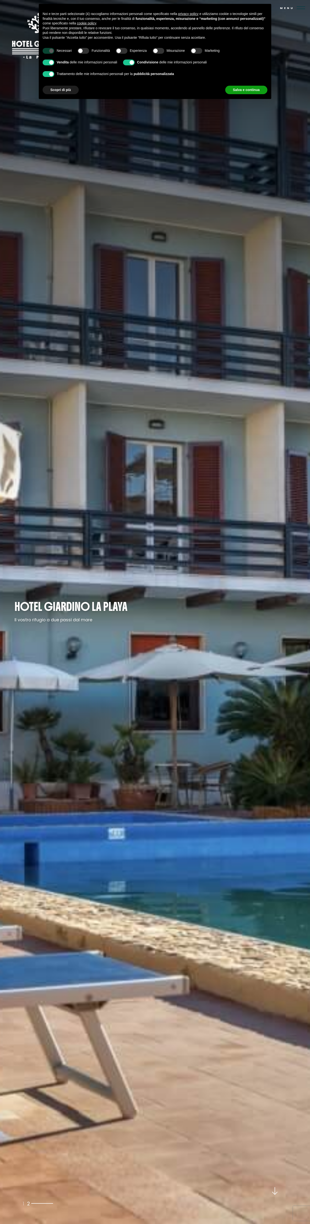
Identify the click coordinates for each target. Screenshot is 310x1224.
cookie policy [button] (86, 23)
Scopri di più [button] (60, 90)
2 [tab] (28, 1202)
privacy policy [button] (188, 14)
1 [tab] (23, 1202)
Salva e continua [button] (246, 90)
